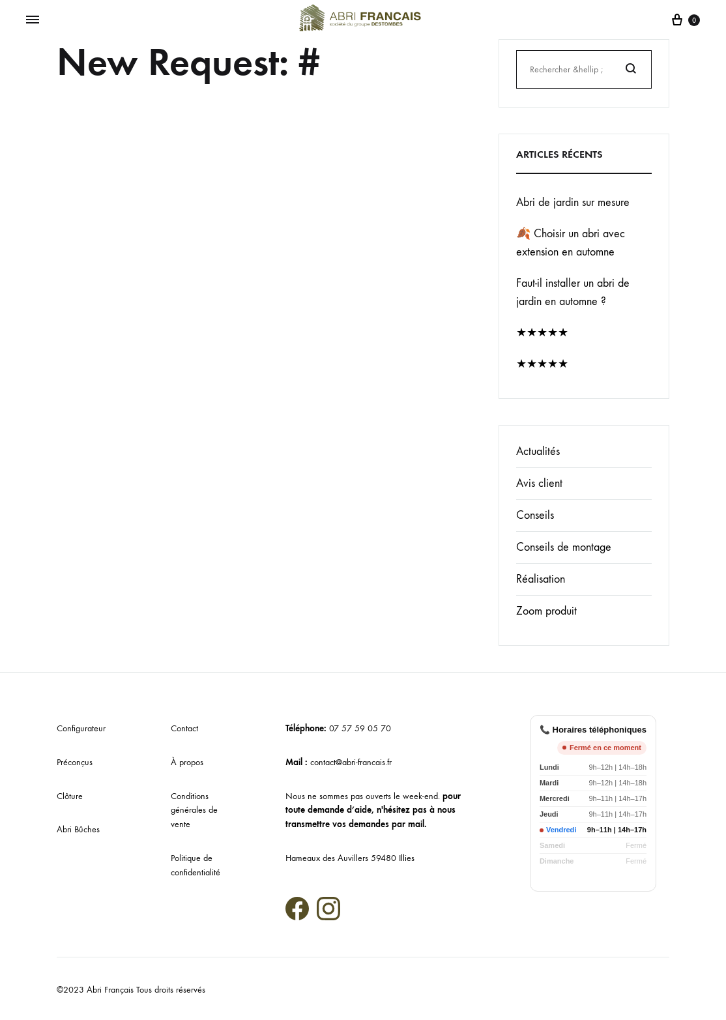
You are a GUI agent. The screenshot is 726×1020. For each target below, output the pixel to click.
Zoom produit (546, 611)
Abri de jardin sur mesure (573, 202)
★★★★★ (542, 333)
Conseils (535, 515)
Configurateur (81, 728)
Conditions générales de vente (194, 810)
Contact (184, 728)
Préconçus (75, 762)
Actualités (538, 451)
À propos (187, 762)
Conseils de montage (563, 547)
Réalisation (540, 579)
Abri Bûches (78, 829)
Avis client (539, 483)
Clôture (70, 796)
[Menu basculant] (32, 20)
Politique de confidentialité (195, 865)
